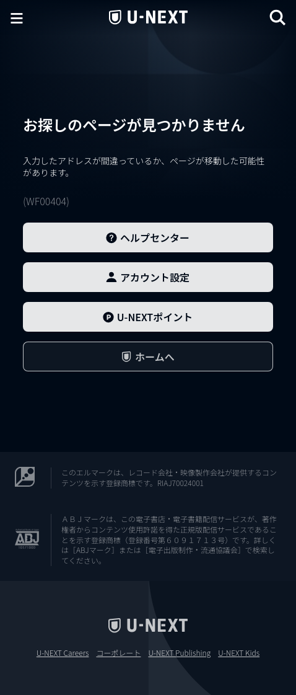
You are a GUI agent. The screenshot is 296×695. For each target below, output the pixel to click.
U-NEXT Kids (238, 653)
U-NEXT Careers (63, 653)
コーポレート (118, 653)
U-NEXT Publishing (179, 653)
